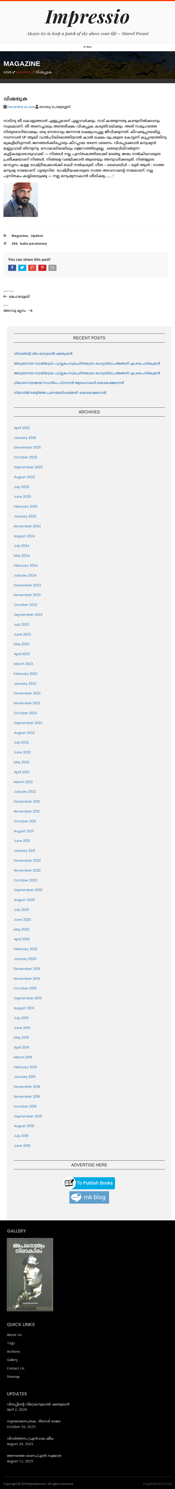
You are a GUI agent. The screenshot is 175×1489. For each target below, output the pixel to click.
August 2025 (24, 477)
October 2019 (25, 988)
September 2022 (28, 722)
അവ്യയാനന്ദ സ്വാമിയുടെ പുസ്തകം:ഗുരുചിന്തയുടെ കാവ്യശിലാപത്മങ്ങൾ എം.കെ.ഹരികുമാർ (87, 364)
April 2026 (22, 427)
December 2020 (27, 860)
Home (9, 72)
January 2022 (25, 791)
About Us (14, 1334)
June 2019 (22, 1027)
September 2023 (28, 614)
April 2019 (21, 1047)
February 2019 (25, 1067)
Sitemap (13, 1376)
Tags (11, 1343)
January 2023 (25, 683)
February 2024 (26, 565)
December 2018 (27, 1086)
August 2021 (24, 831)
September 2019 (28, 998)
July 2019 (21, 1017)
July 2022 (21, 742)
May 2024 (22, 555)
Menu (87, 47)
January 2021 (24, 850)
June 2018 (22, 1145)
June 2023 (22, 634)
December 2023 (27, 585)
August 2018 (24, 1125)
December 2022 (27, 693)
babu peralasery (33, 243)
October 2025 (25, 457)
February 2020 (25, 948)
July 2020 (21, 909)
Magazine (20, 235)
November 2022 (27, 703)
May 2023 (22, 644)
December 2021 (27, 801)
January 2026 (25, 437)
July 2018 (21, 1135)
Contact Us (15, 1368)
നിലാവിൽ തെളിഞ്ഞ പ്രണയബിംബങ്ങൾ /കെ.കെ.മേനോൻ (60, 393)
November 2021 (27, 811)
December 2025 (27, 447)
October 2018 (25, 1106)
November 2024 (27, 526)
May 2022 (21, 762)
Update (37, 235)
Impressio (87, 15)
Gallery (12, 1359)
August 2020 (24, 899)
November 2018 (27, 1096)
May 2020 (22, 929)
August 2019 (24, 1008)
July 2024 (21, 545)
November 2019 (27, 978)
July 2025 (21, 486)
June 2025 (22, 496)
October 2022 (25, 712)
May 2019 (21, 1037)
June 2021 (22, 840)
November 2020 (27, 870)
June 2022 (22, 752)
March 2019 (23, 1057)
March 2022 (23, 781)
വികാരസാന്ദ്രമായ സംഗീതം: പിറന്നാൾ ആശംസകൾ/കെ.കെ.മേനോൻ (69, 383)
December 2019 (27, 968)
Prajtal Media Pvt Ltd (157, 1484)
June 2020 (22, 919)
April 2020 (22, 939)
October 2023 (25, 604)
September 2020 (28, 889)
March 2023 (23, 663)
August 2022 (24, 732)
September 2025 (28, 467)
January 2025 (25, 516)
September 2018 (28, 1116)
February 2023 (25, 673)
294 (14, 243)
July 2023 (21, 624)
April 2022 (22, 772)
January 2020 (25, 958)
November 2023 (27, 594)
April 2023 (22, 653)
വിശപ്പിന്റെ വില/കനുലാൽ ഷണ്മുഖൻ (43, 354)
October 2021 (25, 821)
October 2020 (25, 880)
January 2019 (25, 1076)
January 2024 (25, 575)
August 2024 (24, 536)
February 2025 (26, 506)
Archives (13, 1351)
